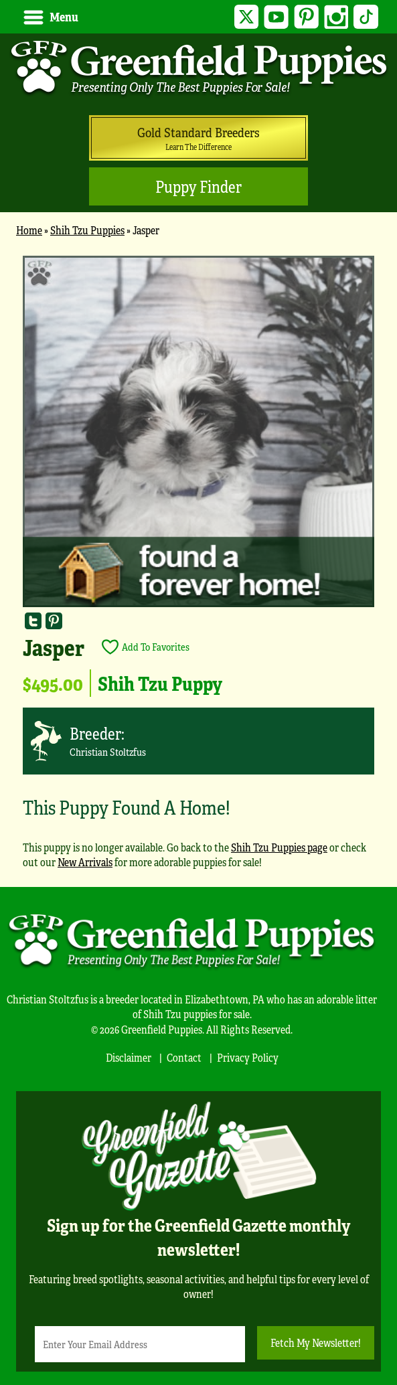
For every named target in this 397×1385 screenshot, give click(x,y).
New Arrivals (85, 862)
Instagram (336, 17)
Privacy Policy (248, 1057)
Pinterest (306, 17)
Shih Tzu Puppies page (279, 847)
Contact (184, 1057)
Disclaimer (128, 1057)
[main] (198, 568)
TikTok (365, 17)
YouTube (276, 17)
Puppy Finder (198, 186)
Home (29, 230)
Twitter (246, 17)
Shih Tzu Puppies (87, 230)
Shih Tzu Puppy (160, 683)
